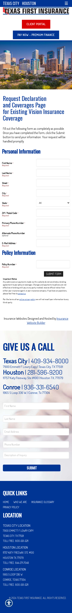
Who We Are (20, 502)
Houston (29, 3)
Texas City (11, 3)
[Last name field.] (36, 419)
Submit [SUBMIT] (32, 467)
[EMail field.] (36, 431)
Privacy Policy (11, 507)
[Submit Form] (53, 274)
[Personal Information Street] (53, 183)
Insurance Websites (15, 318)
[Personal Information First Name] (53, 163)
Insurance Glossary (42, 502)
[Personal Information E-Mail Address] (53, 243)
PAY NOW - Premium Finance (36, 35)
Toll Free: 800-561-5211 (15, 540)
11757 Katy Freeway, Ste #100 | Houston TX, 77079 (33, 378)
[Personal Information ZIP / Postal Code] (53, 213)
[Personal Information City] (53, 193)
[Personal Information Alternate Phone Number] (53, 233)
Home (6, 502)
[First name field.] (36, 406)
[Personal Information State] (53, 203)
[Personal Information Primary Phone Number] (53, 223)
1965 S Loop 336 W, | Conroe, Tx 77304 (26, 392)
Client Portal (36, 24)
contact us (22, 293)
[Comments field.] (36, 455)
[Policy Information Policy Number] (53, 264)
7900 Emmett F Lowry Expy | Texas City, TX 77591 (33, 366)
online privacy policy (27, 299)
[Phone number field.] (36, 444)
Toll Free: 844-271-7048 (16, 562)
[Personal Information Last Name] (53, 173)
